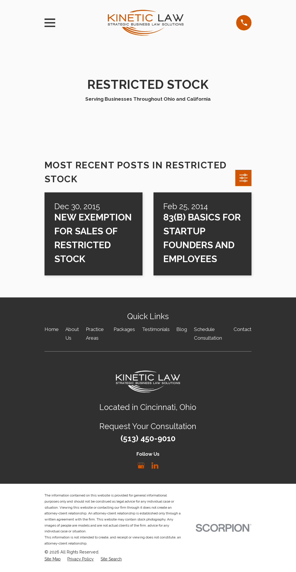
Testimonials (156, 329)
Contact (242, 329)
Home (52, 329)
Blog (181, 329)
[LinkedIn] (154, 465)
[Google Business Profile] (141, 465)
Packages (124, 329)
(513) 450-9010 (148, 438)
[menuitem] (53, 559)
